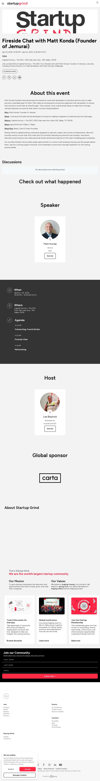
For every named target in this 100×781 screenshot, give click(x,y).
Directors (6, 716)
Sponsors (6, 713)
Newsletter (55, 721)
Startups (6, 711)
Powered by (50, 776)
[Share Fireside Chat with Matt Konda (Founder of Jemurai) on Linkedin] (14, 77)
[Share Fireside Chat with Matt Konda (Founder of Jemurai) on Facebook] (4, 77)
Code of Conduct (61, 769)
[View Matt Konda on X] (50, 239)
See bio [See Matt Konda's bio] (50, 256)
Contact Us (7, 739)
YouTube (54, 725)
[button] (97, 3)
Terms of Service (49, 769)
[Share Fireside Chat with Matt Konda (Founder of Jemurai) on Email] (19, 77)
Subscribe (49, 676)
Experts (5, 709)
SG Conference (57, 707)
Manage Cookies (20, 775)
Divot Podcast (56, 727)
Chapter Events (57, 709)
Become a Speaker (58, 711)
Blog (53, 723)
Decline (11, 769)
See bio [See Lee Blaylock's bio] (50, 429)
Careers (5, 737)
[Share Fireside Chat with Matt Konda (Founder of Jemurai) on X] (9, 77)
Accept (28, 769)
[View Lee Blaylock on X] (50, 412)
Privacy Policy (37, 769)
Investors (6, 707)
